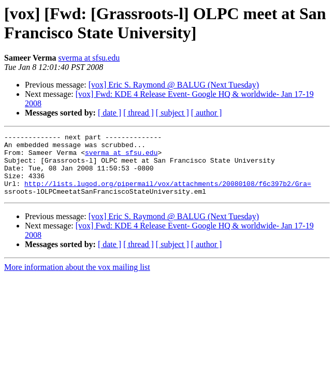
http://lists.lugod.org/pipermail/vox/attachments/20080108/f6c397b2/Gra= (167, 194)
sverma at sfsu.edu (89, 57)
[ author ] (206, 112)
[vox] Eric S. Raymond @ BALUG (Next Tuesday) (174, 84)
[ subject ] (172, 112)
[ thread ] (138, 112)
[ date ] (109, 112)
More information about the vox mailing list (77, 279)
